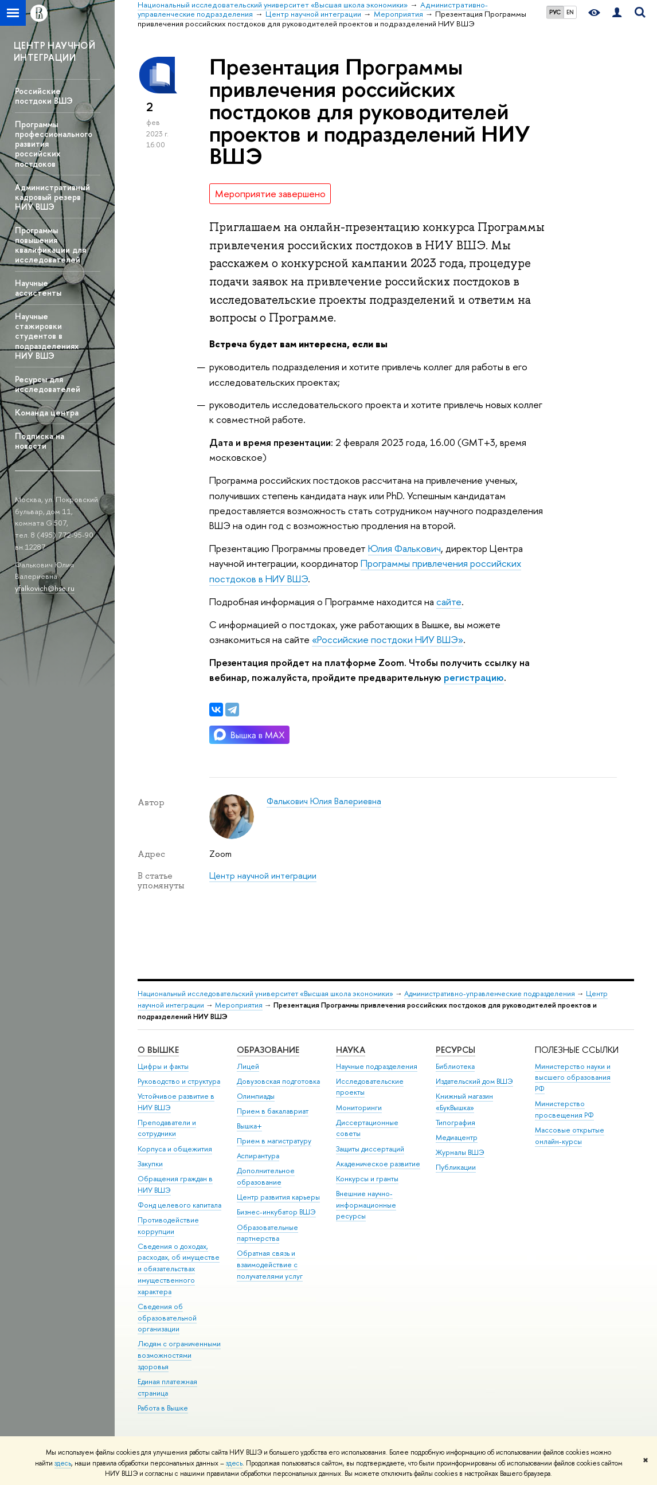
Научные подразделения (376, 1066)
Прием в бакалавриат (272, 1111)
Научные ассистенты (38, 287)
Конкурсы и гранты (367, 1179)
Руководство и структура (179, 1081)
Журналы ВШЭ (460, 1152)
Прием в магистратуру (274, 1141)
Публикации (456, 1167)
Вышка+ (249, 1126)
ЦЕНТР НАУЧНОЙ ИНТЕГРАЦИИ (54, 51)
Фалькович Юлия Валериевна (324, 801)
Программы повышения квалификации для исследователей (50, 245)
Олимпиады (256, 1096)
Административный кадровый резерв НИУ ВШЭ (52, 197)
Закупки (150, 1164)
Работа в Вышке (163, 1408)
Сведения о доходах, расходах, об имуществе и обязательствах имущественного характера (179, 1268)
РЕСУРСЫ (455, 1050)
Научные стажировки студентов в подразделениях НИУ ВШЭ (47, 336)
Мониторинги (359, 1107)
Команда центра (47, 412)
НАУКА (350, 1050)
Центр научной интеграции (262, 875)
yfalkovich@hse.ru (45, 588)
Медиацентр (457, 1137)
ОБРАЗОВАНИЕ (268, 1050)
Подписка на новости (39, 440)
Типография (455, 1122)
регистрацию (474, 677)
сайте (449, 601)
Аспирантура (258, 1156)
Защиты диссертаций (370, 1149)
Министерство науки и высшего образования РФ (573, 1077)
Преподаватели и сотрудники (167, 1128)
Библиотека (455, 1066)
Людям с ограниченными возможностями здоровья (179, 1355)
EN (570, 12)
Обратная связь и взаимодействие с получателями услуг (270, 1264)
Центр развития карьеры (278, 1197)
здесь (62, 1463)
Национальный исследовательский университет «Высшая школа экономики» (265, 993)
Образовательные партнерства (267, 1233)
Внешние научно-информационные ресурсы (366, 1205)
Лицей (248, 1066)
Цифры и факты (163, 1066)
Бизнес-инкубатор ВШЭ (276, 1212)
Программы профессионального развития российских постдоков (53, 144)
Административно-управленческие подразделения (489, 993)
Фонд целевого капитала (179, 1205)
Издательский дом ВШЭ (474, 1081)
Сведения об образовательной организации (167, 1318)
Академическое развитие (378, 1164)
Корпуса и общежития (175, 1149)
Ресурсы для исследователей (47, 384)
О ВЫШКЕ (158, 1050)
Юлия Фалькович (404, 548)
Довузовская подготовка (278, 1081)
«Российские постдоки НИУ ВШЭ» (387, 639)
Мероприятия (239, 1005)
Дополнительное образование (266, 1176)
